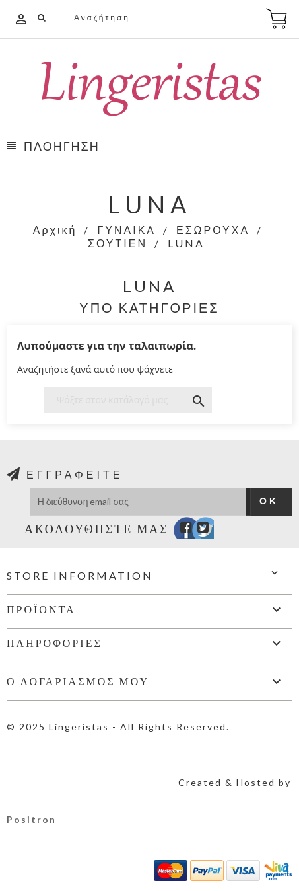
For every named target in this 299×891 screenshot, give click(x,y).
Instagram (215, 530)
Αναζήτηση (100, 17)
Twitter (196, 530)
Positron (31, 819)
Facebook (177, 530)
